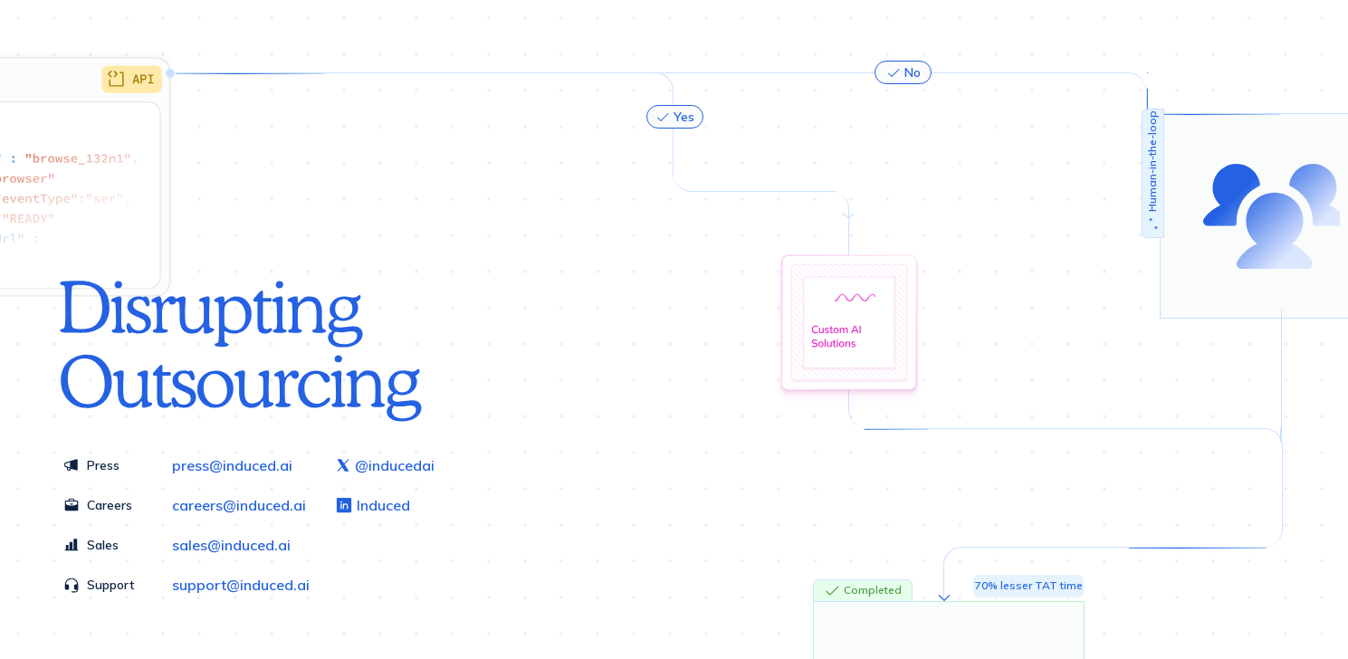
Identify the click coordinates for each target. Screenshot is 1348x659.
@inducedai (385, 465)
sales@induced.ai (231, 545)
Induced (372, 505)
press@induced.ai (232, 465)
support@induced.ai (241, 585)
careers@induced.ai (239, 505)
